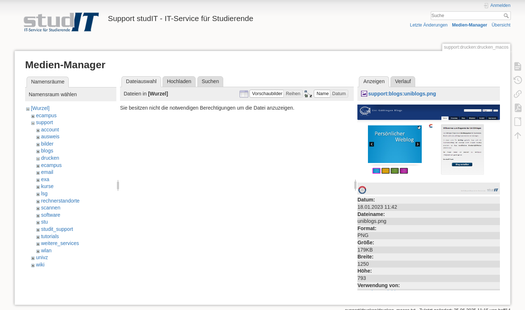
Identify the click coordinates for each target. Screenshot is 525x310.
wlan (46, 250)
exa (45, 179)
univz (42, 257)
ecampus (46, 115)
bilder (47, 144)
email (47, 172)
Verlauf (403, 81)
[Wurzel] (40, 108)
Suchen (210, 81)
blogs (47, 151)
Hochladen (179, 81)
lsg (44, 193)
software (50, 215)
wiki (40, 265)
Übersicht (501, 25)
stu (44, 222)
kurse (47, 186)
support (44, 122)
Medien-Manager (469, 25)
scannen (50, 208)
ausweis (50, 136)
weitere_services (60, 243)
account (50, 129)
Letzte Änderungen (429, 25)
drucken (50, 158)
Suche (507, 15)
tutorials (50, 236)
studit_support (57, 229)
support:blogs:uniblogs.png (402, 94)
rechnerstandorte (60, 201)
